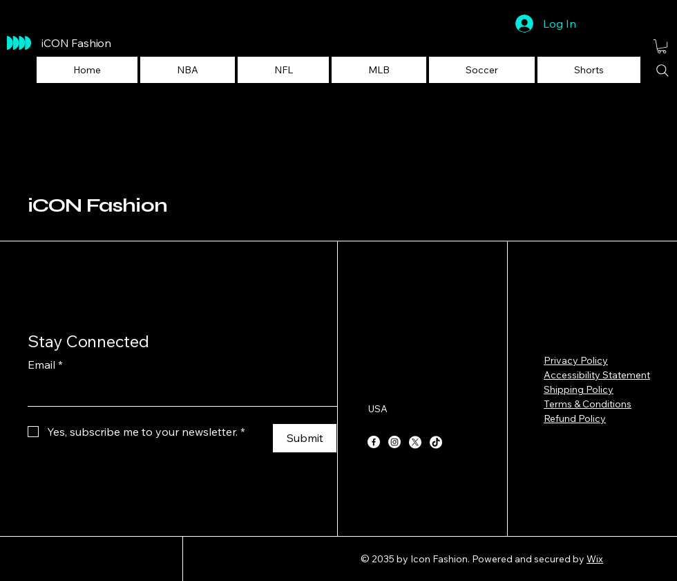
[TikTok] (436, 442)
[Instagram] (394, 442)
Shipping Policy (578, 389)
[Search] (662, 70)
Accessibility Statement (597, 375)
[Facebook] (373, 442)
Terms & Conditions (587, 404)
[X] (415, 442)
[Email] (178, 392)
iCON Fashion (97, 205)
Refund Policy (575, 418)
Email (45, 364)
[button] (187, 69)
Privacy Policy (576, 360)
